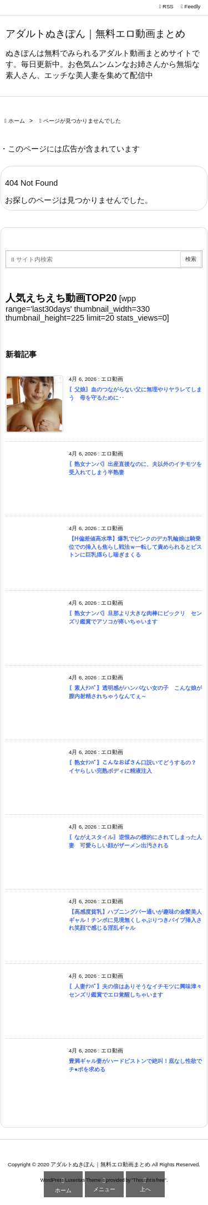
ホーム (16, 121)
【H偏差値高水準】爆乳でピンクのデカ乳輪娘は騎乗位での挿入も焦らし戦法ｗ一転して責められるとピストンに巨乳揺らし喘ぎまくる (135, 547)
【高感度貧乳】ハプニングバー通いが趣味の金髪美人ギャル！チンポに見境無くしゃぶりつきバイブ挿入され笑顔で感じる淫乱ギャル (135, 920)
